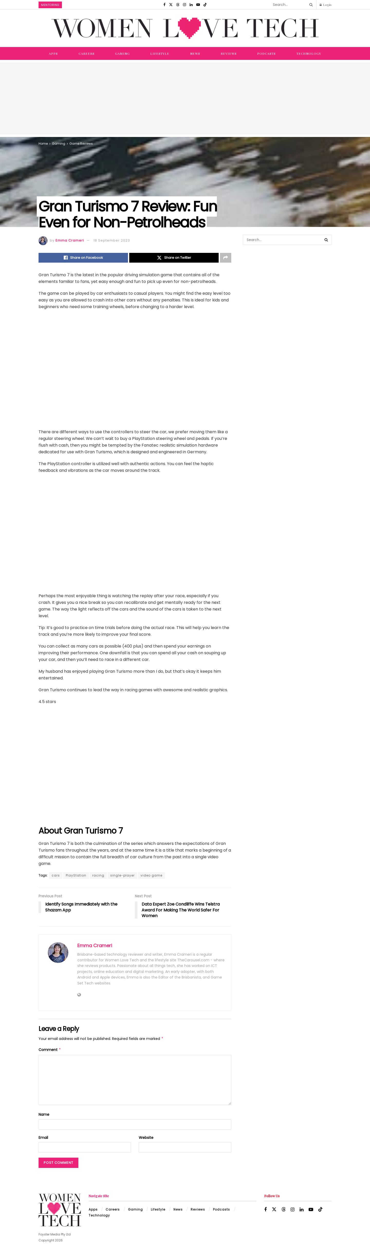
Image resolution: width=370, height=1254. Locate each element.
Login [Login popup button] (325, 5)
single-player (122, 875)
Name (44, 1114)
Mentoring (50, 5)
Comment (50, 1050)
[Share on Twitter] (174, 258)
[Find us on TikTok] (205, 4)
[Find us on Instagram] (184, 4)
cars (56, 875)
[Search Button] (310, 4)
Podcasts (266, 53)
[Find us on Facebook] (164, 4)
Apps (53, 53)
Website (146, 1137)
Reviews (229, 53)
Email (43, 1137)
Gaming (122, 53)
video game (151, 875)
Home (43, 143)
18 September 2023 (112, 240)
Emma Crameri (69, 240)
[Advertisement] (185, 98)
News (195, 53)
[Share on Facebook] (83, 258)
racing (98, 875)
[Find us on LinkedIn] (191, 4)
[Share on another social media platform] (225, 258)
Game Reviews (81, 143)
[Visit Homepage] (185, 28)
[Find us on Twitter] (171, 4)
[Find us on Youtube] (198, 4)
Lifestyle (159, 53)
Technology (309, 53)
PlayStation (76, 875)
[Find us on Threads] (177, 4)
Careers (87, 53)
